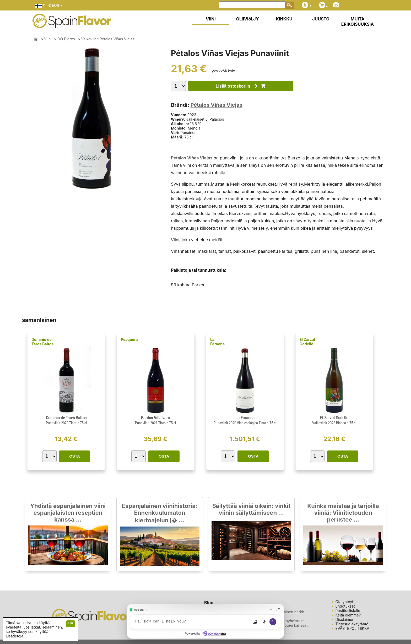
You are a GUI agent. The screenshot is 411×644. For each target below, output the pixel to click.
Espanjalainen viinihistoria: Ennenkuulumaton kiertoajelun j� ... (160, 513)
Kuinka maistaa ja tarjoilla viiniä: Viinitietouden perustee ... (343, 512)
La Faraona (217, 341)
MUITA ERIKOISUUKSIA (357, 21)
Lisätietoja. (15, 636)
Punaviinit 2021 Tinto (150, 423)
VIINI (211, 19)
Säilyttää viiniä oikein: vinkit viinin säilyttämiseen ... (251, 509)
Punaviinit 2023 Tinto (61, 423)
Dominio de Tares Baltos (42, 341)
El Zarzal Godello (307, 341)
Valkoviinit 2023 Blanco (329, 423)
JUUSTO (320, 19)
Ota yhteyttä (346, 601)
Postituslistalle (348, 610)
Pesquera (129, 339)
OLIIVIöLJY (247, 19)
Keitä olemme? (348, 615)
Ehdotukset (345, 606)
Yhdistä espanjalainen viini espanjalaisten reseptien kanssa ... (68, 512)
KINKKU (284, 19)
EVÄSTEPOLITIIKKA (353, 628)
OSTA (74, 456)
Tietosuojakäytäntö (352, 624)
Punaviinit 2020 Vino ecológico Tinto (240, 423)
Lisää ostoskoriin (241, 86)
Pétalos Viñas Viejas (216, 105)
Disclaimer (345, 619)
